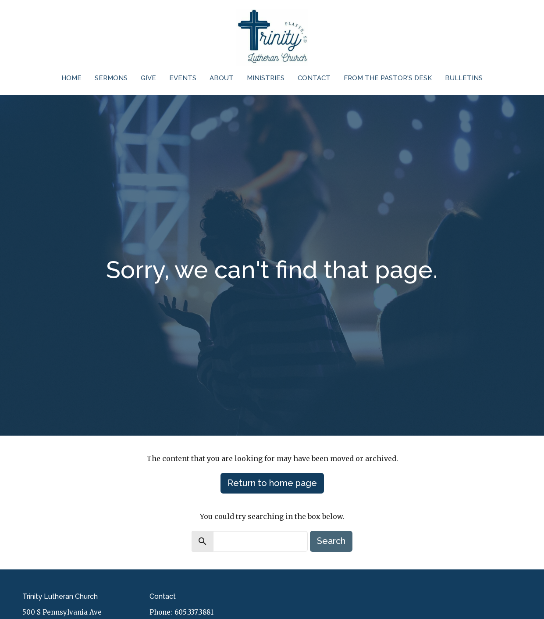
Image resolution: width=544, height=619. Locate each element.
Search (331, 541)
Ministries (265, 78)
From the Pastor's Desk (388, 78)
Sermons (111, 78)
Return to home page (272, 483)
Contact (314, 78)
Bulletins (464, 78)
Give (148, 78)
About (222, 78)
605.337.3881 (193, 612)
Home (71, 78)
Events (182, 78)
